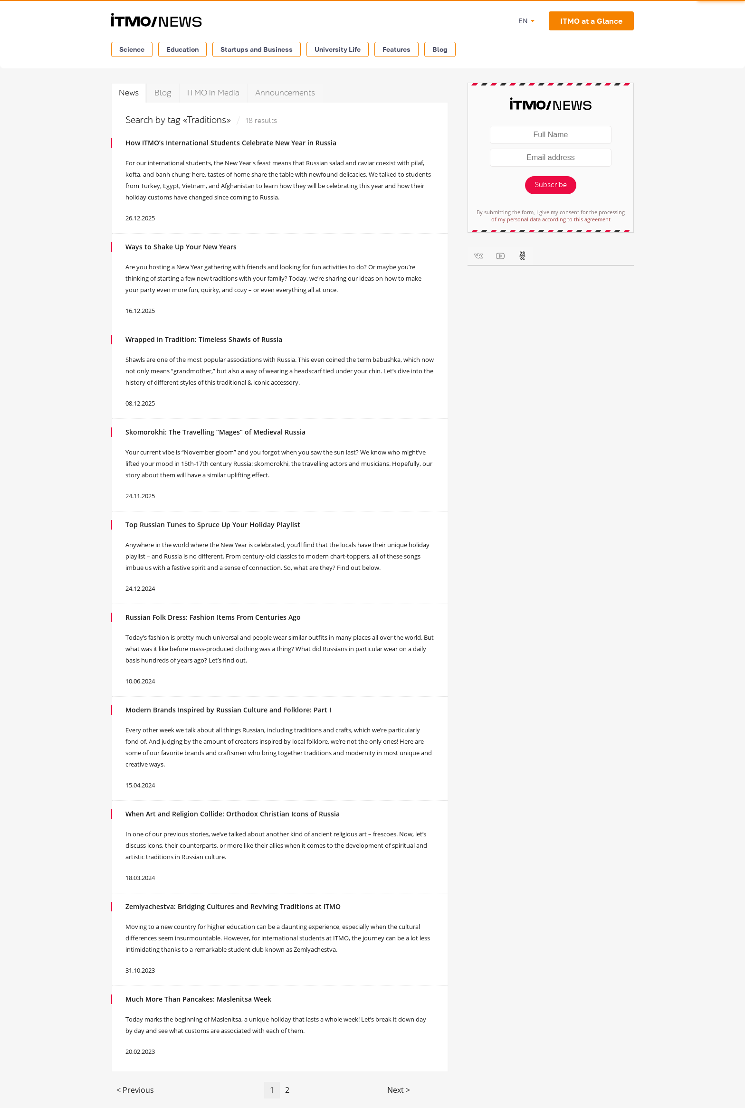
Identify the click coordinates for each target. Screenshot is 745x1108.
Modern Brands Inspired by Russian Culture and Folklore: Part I (228, 709)
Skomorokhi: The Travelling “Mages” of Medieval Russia (215, 431)
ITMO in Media (213, 93)
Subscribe (551, 184)
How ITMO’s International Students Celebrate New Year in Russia (230, 142)
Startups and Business (256, 49)
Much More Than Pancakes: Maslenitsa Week (198, 999)
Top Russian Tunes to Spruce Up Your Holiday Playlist (212, 524)
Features (396, 49)
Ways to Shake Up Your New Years (181, 246)
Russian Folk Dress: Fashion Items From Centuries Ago (213, 617)
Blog (440, 49)
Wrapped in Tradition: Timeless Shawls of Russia (203, 339)
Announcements (285, 93)
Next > (398, 1090)
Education (182, 49)
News (129, 93)
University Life (338, 49)
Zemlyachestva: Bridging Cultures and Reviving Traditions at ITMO (233, 906)
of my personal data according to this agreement (551, 219)
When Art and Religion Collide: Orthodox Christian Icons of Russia (232, 813)
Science (131, 49)
